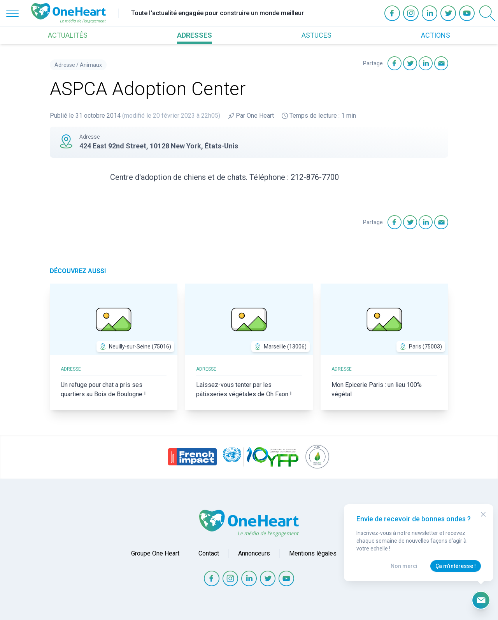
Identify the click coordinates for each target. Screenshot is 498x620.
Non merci (404, 566)
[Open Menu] (12, 13)
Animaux (91, 65)
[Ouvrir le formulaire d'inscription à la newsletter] (481, 600)
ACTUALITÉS (68, 35)
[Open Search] (487, 13)
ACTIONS (435, 35)
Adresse (64, 65)
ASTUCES (316, 35)
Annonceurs (254, 553)
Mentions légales (313, 553)
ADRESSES (194, 35)
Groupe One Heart (155, 553)
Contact (208, 553)
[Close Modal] (483, 514)
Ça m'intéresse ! (455, 566)
